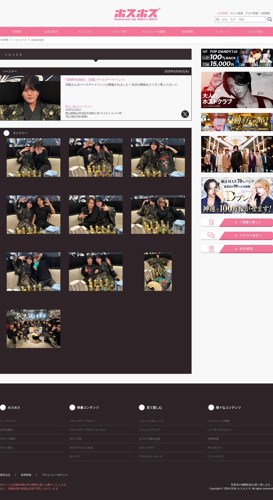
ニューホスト (216, 456)
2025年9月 (37, 40)
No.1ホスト (215, 447)
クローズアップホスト (82, 420)
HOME (17, 31)
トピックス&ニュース (151, 420)
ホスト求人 (256, 31)
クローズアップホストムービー (87, 429)
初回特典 (187, 31)
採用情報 (26, 474)
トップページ (8, 420)
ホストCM (119, 31)
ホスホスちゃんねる (81, 447)
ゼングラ (74, 456)
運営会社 (5, 474)
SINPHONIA (73, 110)
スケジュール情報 (153, 31)
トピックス (20, 39)
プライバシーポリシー (55, 474)
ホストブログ (147, 447)
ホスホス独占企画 (149, 438)
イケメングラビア (149, 429)
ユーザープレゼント (220, 429)
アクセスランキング (151, 456)
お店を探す (51, 31)
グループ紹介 (8, 438)
